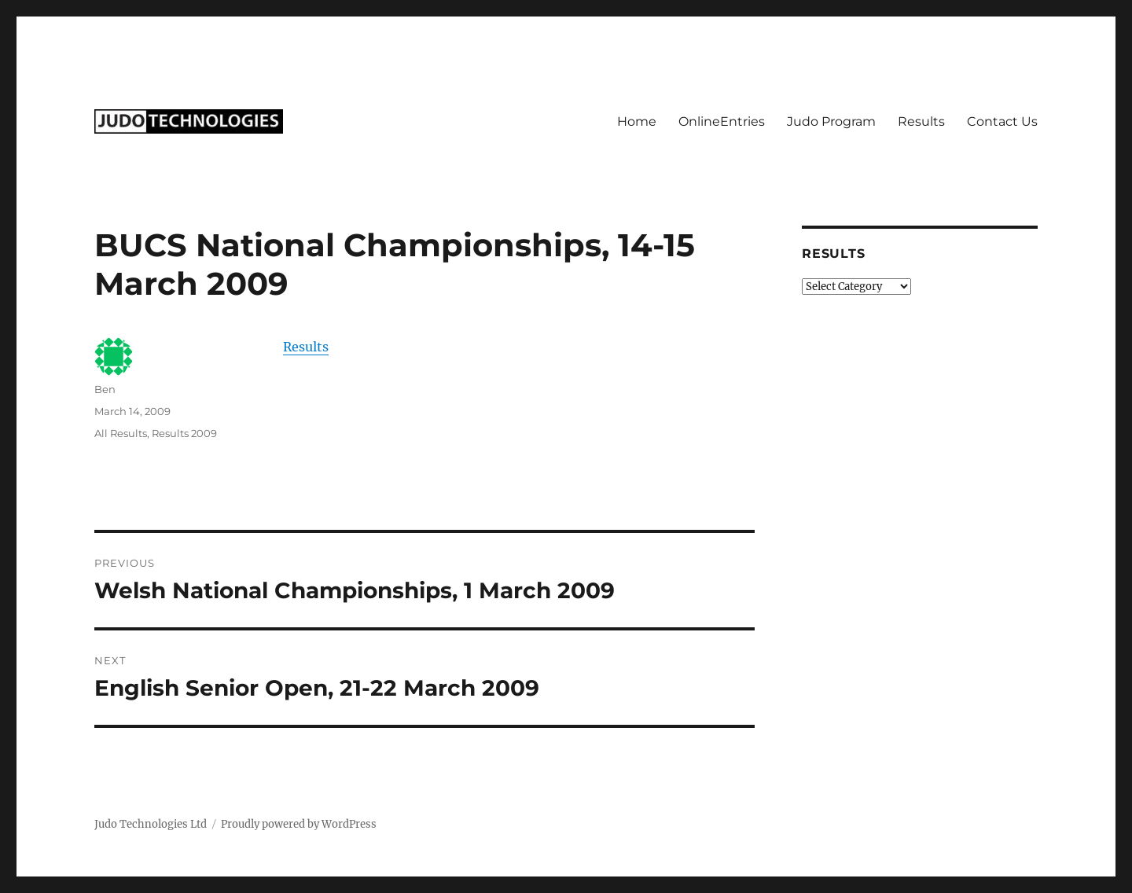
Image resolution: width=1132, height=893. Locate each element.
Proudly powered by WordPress (299, 824)
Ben (105, 389)
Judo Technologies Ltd (150, 824)
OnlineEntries (721, 121)
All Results (120, 433)
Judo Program (831, 121)
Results (921, 121)
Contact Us (1002, 121)
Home (636, 121)
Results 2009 (184, 433)
